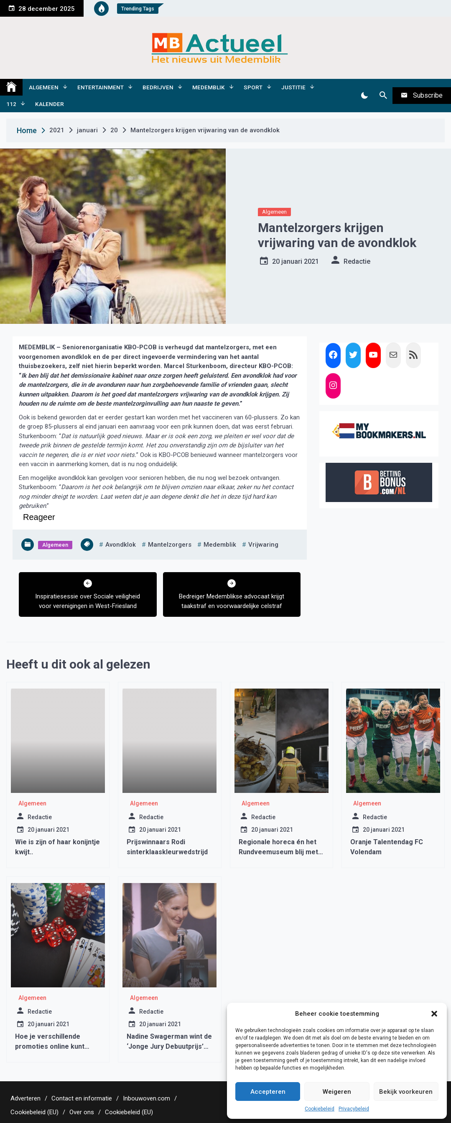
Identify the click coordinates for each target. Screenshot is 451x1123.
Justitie (293, 87)
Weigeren (337, 1091)
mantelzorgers (169, 544)
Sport (253, 87)
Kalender (49, 104)
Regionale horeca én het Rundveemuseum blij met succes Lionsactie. (278, 852)
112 (11, 104)
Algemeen (44, 87)
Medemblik (208, 87)
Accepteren (267, 1091)
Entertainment (100, 87)
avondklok (120, 544)
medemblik (220, 544)
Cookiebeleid (319, 1109)
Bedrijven (158, 87)
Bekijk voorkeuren (406, 1091)
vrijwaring (263, 544)
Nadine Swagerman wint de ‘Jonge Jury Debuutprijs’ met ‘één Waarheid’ (169, 1046)
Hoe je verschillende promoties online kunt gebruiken (49, 1046)
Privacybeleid (354, 1109)
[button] (434, 1013)
